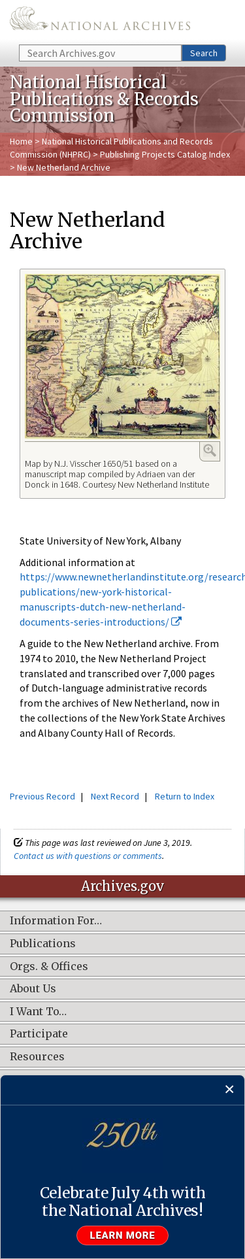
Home (21, 141)
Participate (39, 1034)
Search (204, 53)
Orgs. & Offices (49, 967)
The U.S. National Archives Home (100, 21)
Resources (37, 1057)
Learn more (122, 1235)
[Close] (229, 1090)
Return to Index (184, 796)
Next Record (115, 796)
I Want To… (38, 1012)
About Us (33, 989)
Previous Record (42, 796)
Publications (43, 944)
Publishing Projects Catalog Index (165, 154)
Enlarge (209, 450)
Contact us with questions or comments (88, 856)
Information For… (56, 921)
